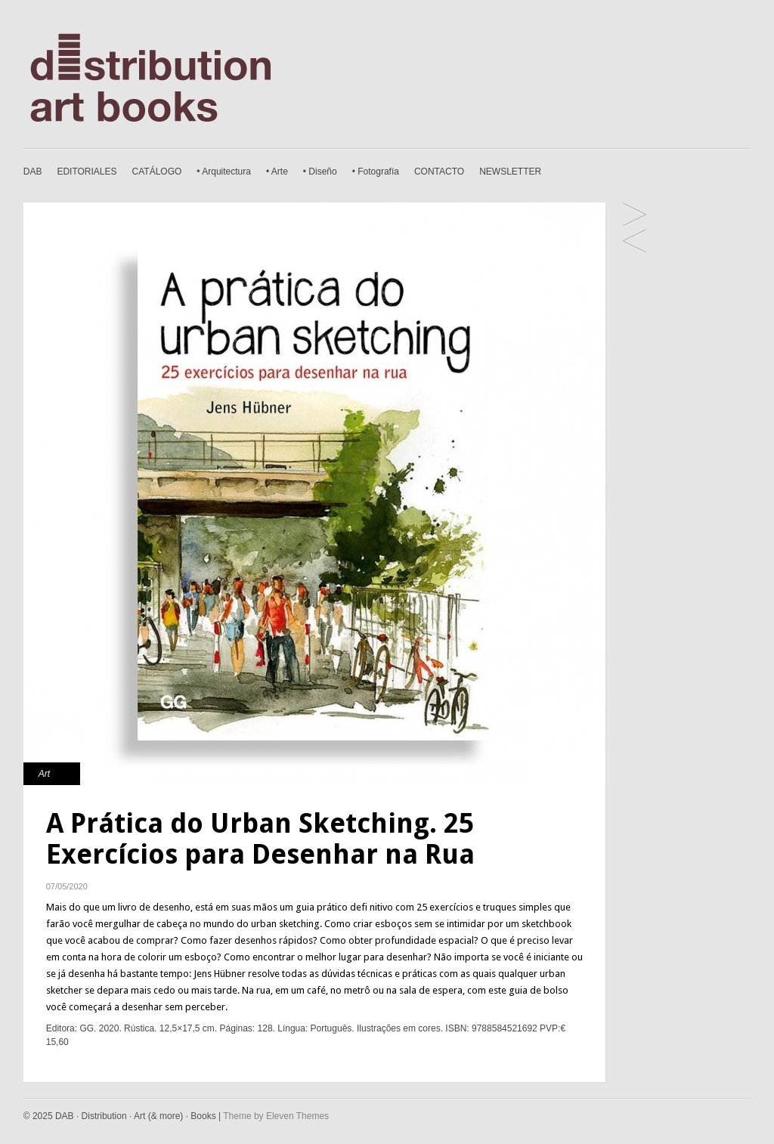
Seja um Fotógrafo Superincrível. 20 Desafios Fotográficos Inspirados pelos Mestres (634, 216)
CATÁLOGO (157, 171)
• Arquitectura (224, 171)
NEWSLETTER (510, 171)
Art (44, 773)
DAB (32, 171)
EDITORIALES (86, 171)
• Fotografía (375, 171)
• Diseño (320, 171)
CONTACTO (439, 171)
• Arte (277, 171)
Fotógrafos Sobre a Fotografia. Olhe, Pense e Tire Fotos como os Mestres (634, 242)
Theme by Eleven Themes (276, 1116)
